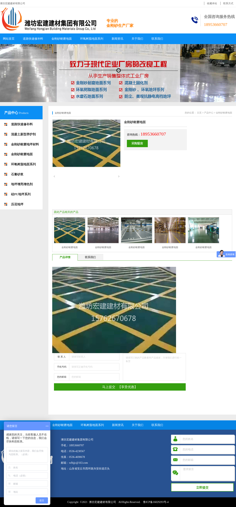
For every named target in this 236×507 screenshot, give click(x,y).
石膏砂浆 (17, 174)
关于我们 (137, 38)
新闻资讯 (117, 38)
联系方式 (228, 3)
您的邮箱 (61, 377)
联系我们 (157, 38)
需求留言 (207, 473)
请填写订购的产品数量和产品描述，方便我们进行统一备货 (154, 367)
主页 (199, 112)
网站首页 (9, 38)
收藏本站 (212, 3)
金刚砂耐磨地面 (61, 38)
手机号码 (61, 366)
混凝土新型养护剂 (23, 134)
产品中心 (11, 113)
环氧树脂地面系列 (91, 38)
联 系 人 (62, 356)
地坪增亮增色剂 (22, 184)
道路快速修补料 (33, 38)
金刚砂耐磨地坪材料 (25, 144)
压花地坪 (17, 204)
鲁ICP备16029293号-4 (155, 502)
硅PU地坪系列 (21, 194)
